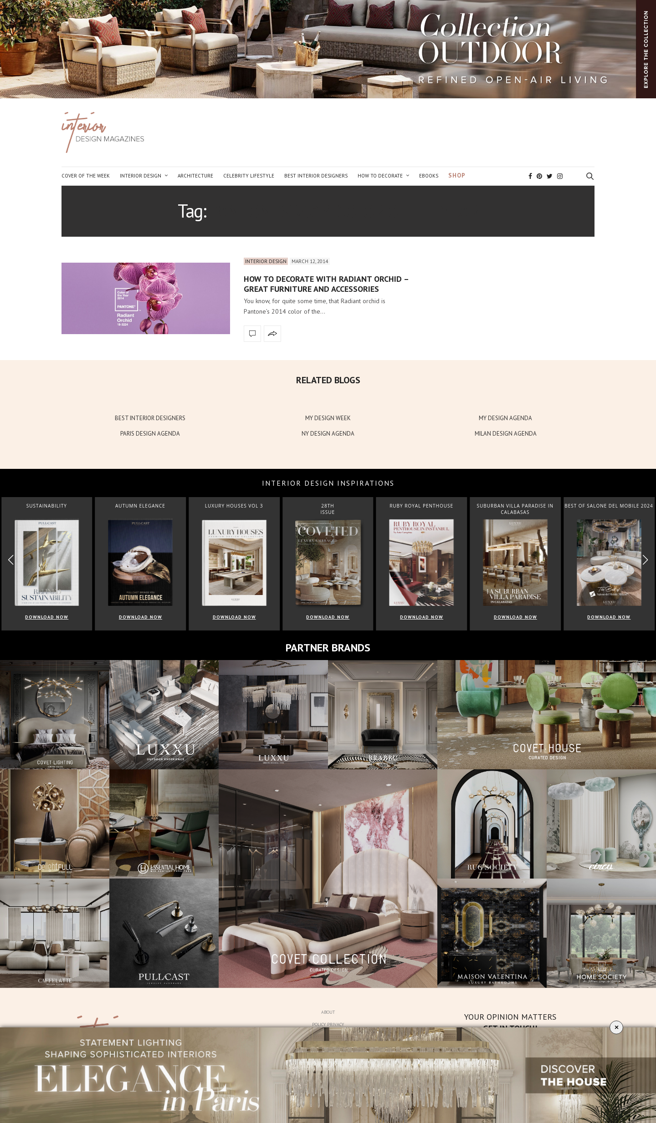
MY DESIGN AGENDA (505, 418)
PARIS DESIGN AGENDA (150, 433)
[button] (645, 560)
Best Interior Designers (316, 176)
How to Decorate (380, 176)
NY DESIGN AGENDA (328, 433)
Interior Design (140, 176)
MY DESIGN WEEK (328, 418)
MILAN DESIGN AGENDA (506, 433)
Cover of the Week (86, 176)
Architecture (195, 176)
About (328, 1012)
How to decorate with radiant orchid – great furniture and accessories (326, 284)
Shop (457, 175)
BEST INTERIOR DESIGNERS (150, 418)
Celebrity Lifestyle (248, 176)
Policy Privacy (328, 1024)
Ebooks (428, 176)
